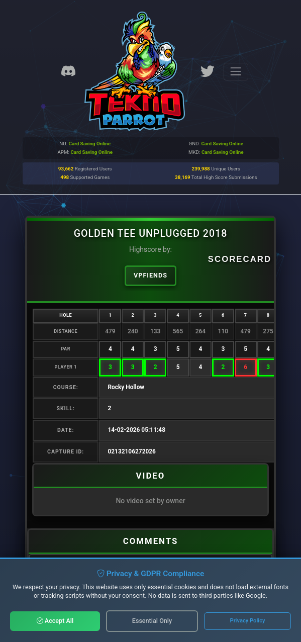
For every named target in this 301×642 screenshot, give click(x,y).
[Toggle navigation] (236, 71)
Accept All (55, 620)
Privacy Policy (247, 620)
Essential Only (152, 620)
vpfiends (150, 275)
